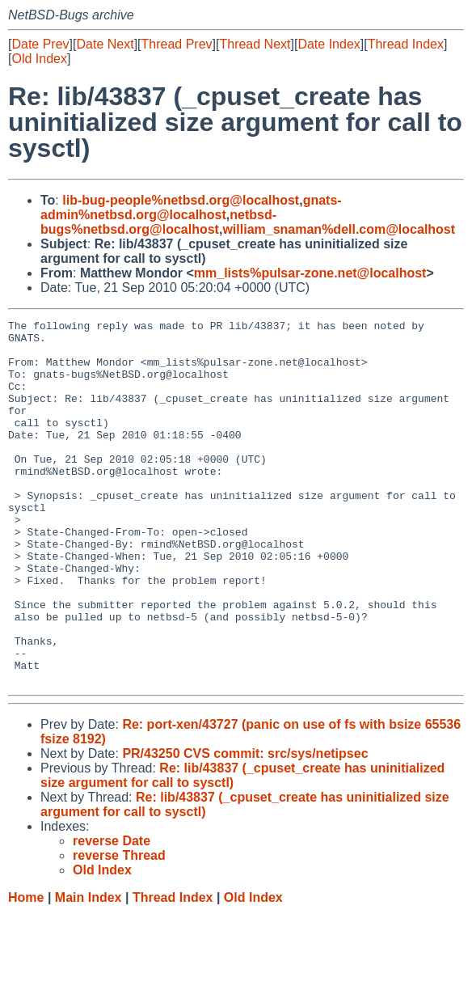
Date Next (104, 44)
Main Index (88, 970)
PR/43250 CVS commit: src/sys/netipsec (245, 826)
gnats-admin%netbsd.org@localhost (191, 207)
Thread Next (254, 44)
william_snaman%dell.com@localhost (338, 229)
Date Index (328, 44)
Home (26, 970)
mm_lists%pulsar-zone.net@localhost (310, 273)
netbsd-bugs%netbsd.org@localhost (158, 222)
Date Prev (40, 44)
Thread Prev (177, 44)
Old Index (38, 59)
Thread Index (406, 44)
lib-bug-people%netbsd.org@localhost (180, 200)
